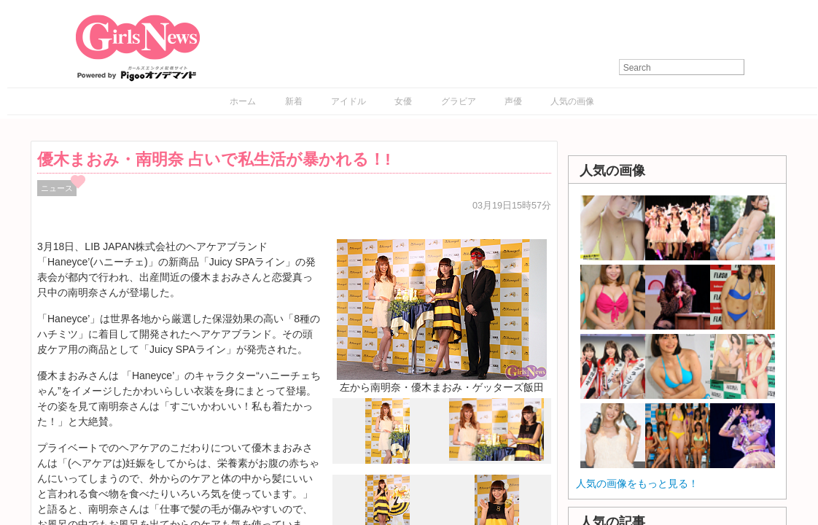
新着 (294, 101)
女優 (403, 101)
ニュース (57, 188)
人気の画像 (572, 101)
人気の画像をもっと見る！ (637, 483)
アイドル (348, 101)
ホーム (243, 101)
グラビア (458, 101)
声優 (513, 101)
